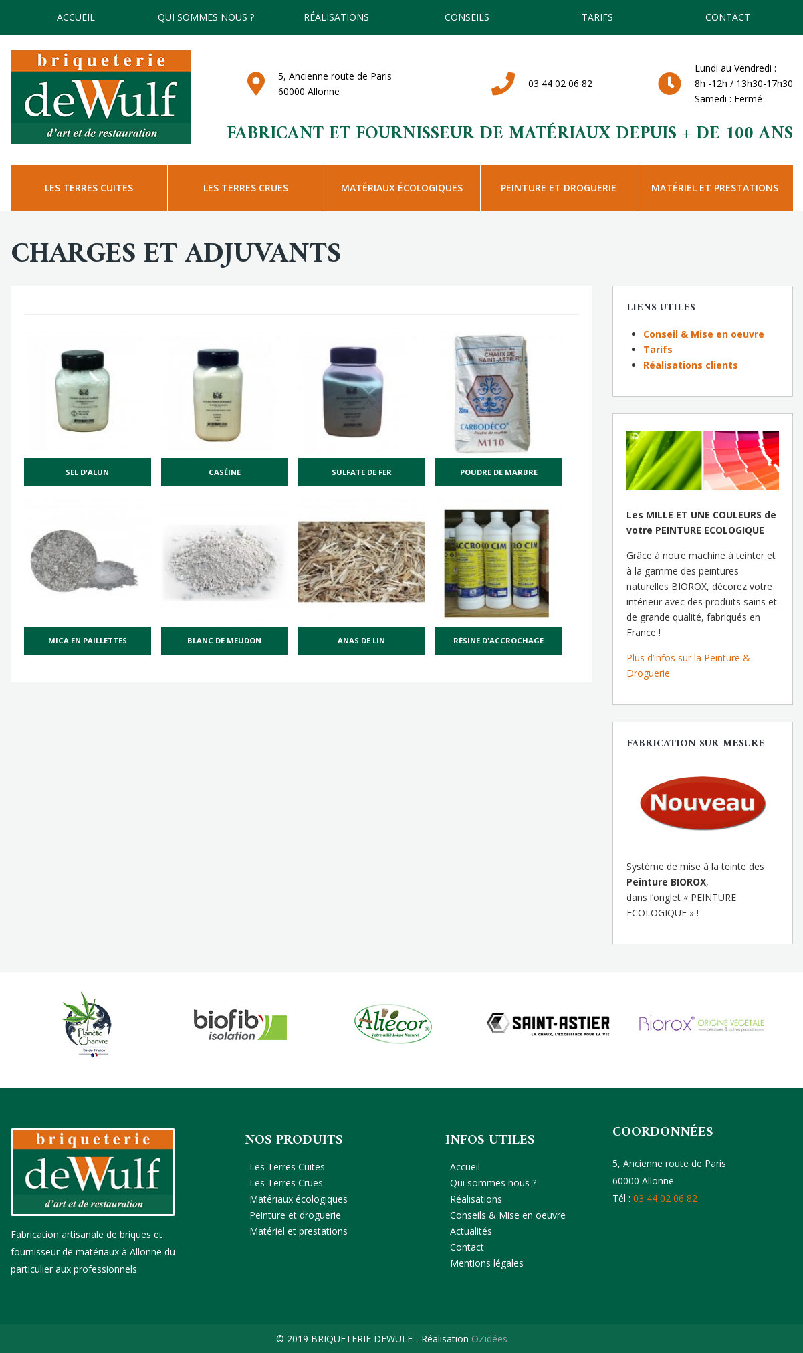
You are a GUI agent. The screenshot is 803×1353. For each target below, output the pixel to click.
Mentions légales (487, 1263)
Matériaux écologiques (402, 187)
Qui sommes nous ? (206, 17)
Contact (727, 17)
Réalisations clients (690, 364)
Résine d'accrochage (498, 640)
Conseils (467, 17)
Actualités (471, 1231)
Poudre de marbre (499, 472)
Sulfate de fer (362, 472)
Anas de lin (361, 640)
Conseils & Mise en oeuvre (508, 1215)
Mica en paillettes (87, 640)
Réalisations (336, 17)
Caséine (225, 472)
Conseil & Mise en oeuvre (703, 334)
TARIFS (597, 17)
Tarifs (658, 349)
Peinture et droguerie (558, 187)
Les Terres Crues (245, 187)
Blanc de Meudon (224, 640)
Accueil (76, 17)
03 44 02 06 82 (560, 83)
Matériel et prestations (714, 187)
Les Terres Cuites (89, 187)
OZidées (489, 1338)
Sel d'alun (87, 472)
